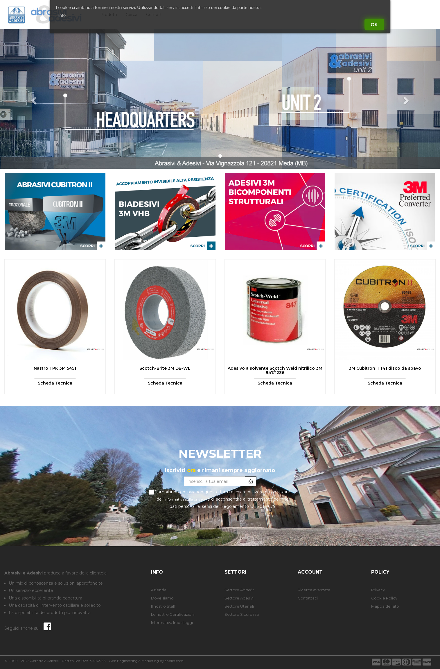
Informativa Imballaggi (172, 622)
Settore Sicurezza (242, 614)
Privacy (378, 590)
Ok (374, 24)
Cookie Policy (384, 598)
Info (62, 15)
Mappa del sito (385, 606)
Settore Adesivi (239, 598)
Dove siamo (162, 598)
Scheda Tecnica (55, 383)
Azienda (158, 590)
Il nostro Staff (163, 606)
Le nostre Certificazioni (173, 614)
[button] (33, 99)
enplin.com (174, 661)
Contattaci (308, 598)
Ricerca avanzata (314, 590)
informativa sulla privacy (185, 499)
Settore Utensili (239, 606)
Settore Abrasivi (239, 590)
